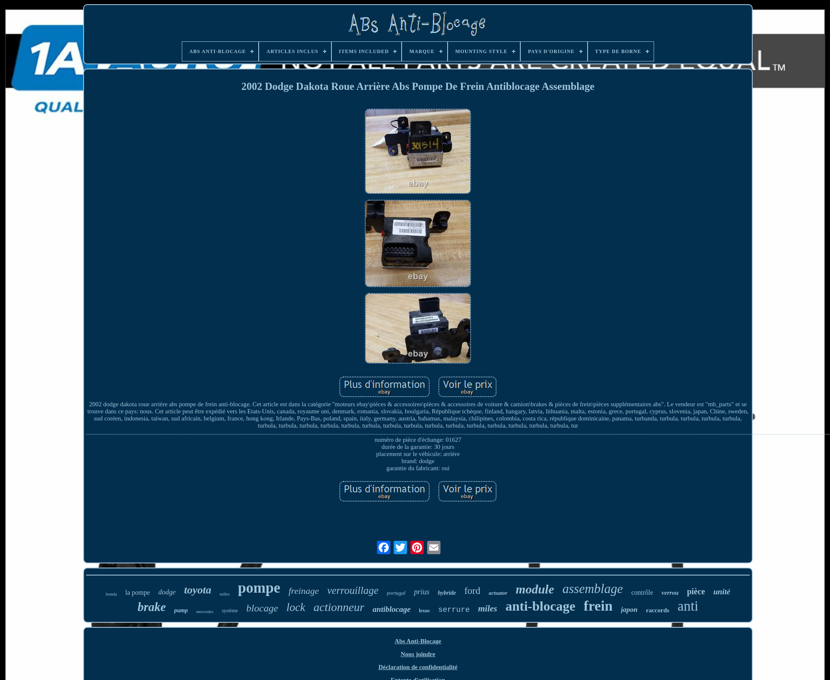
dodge (167, 592)
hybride (447, 593)
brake (151, 607)
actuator (498, 593)
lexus (424, 611)
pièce (696, 591)
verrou (670, 592)
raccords (658, 610)
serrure (454, 610)
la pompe (137, 592)
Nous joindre (418, 654)
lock (295, 607)
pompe (259, 588)
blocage (262, 608)
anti (687, 606)
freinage (303, 591)
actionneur (338, 607)
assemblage (593, 588)
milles (224, 594)
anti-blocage (540, 606)
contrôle (642, 592)
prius (421, 592)
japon (629, 610)
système (230, 611)
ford (472, 591)
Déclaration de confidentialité (417, 667)
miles (487, 609)
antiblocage (392, 609)
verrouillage (353, 590)
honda (111, 593)
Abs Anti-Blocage (418, 641)
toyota (197, 590)
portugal (396, 593)
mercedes (205, 611)
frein (598, 606)
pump (181, 610)
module (535, 589)
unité (721, 591)
